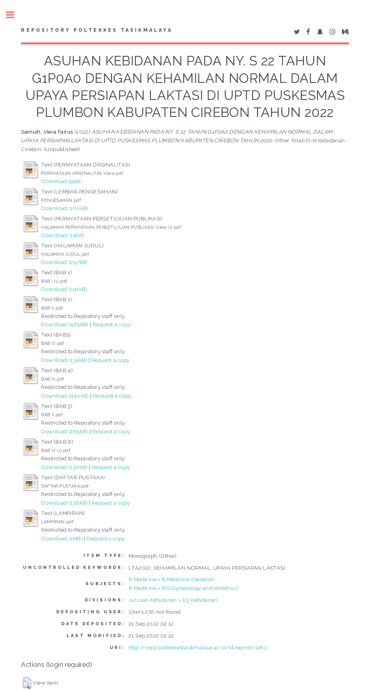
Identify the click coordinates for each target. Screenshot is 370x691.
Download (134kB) (64, 360)
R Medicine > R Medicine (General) (171, 579)
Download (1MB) (62, 538)
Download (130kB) (64, 467)
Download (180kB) (64, 208)
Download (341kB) (64, 289)
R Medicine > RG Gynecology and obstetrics (183, 588)
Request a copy (112, 324)
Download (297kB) (64, 262)
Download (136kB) (64, 503)
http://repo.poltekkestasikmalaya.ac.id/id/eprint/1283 (198, 647)
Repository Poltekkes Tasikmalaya (96, 30)
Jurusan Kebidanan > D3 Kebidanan (173, 600)
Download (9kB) (61, 181)
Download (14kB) (62, 235)
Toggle (14, 15)
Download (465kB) (64, 324)
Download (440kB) (65, 395)
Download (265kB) (64, 431)
